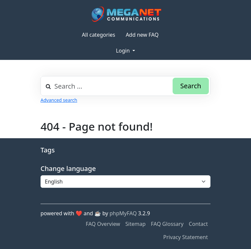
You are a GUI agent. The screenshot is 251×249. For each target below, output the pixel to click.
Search (190, 85)
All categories (98, 34)
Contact (198, 224)
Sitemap (136, 224)
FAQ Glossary (167, 224)
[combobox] (125, 86)
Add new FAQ (142, 34)
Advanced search (59, 100)
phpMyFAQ (123, 213)
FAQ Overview (103, 224)
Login (123, 50)
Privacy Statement (185, 237)
